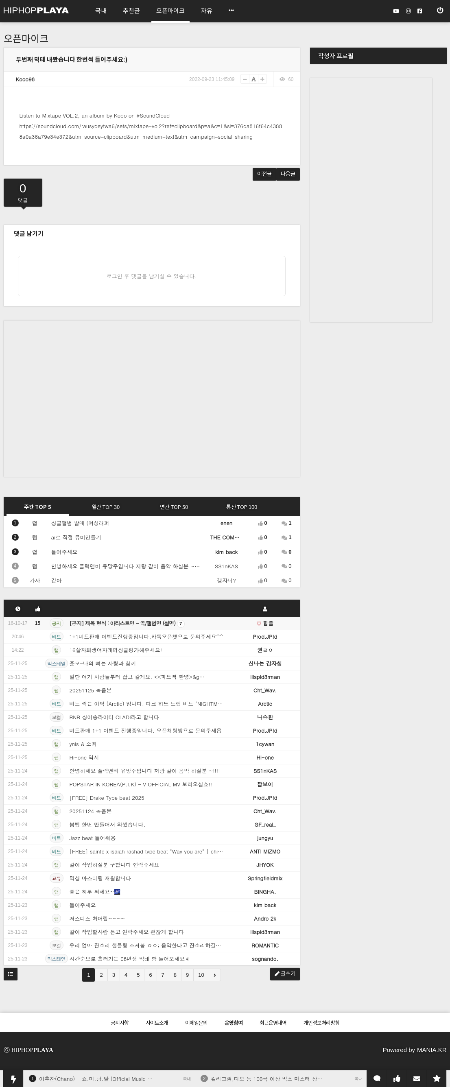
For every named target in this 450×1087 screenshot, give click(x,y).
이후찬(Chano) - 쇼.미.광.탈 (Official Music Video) (101, 1079)
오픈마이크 (26, 38)
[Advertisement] (76, 397)
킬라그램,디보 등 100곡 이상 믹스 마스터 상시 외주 (273, 1079)
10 (201, 975)
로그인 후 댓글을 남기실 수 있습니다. (152, 276)
